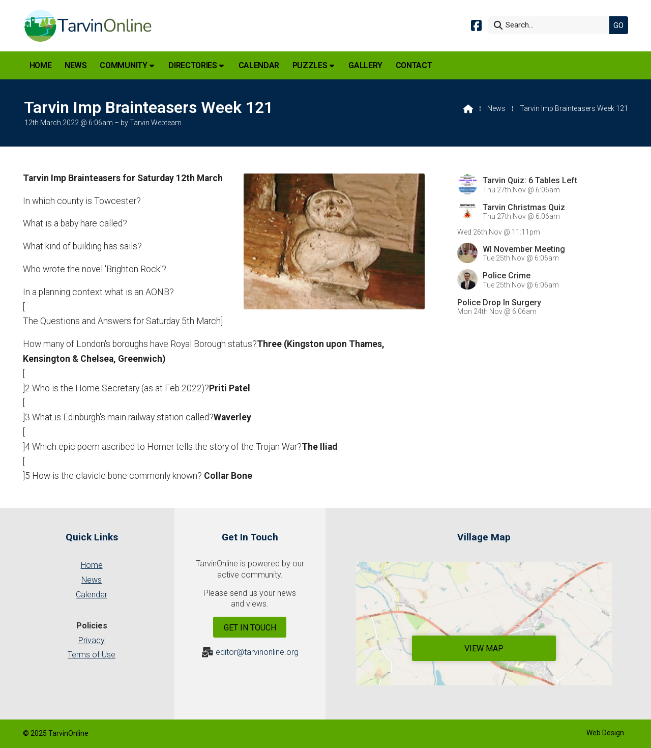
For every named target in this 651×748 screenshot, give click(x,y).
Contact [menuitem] (414, 65)
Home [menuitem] (40, 65)
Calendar (91, 594)
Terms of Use (91, 654)
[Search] (551, 25)
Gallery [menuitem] (365, 65)
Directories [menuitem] (192, 65)
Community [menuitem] (123, 65)
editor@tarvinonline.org (257, 652)
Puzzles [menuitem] (310, 65)
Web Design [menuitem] (605, 733)
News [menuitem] (76, 65)
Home (92, 565)
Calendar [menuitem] (259, 65)
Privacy (91, 640)
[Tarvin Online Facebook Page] (476, 25)
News (496, 108)
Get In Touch (250, 627)
